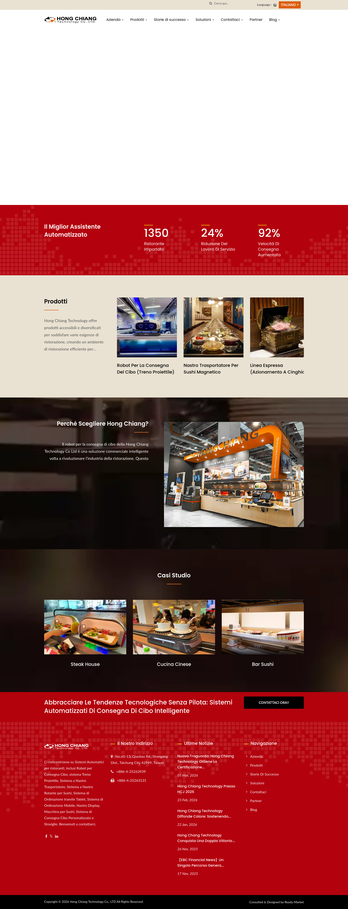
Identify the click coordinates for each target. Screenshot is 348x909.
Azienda (115, 19)
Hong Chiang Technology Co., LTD (93, 901)
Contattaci (232, 19)
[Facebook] (46, 836)
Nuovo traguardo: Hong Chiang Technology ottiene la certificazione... (205, 762)
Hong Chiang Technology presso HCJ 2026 (206, 789)
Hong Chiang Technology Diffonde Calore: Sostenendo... (204, 813)
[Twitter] (51, 836)
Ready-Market (294, 902)
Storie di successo (171, 19)
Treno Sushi (123, 365)
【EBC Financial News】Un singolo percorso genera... (200, 862)
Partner (256, 19)
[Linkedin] (56, 836)
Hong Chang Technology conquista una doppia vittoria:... (206, 838)
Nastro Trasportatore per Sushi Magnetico (271, 368)
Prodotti (138, 19)
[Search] (234, 3)
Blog (274, 19)
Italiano (288, 5)
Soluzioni (205, 19)
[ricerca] (211, 3)
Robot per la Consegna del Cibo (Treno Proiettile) (206, 368)
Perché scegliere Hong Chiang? (102, 424)
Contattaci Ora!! (274, 702)
